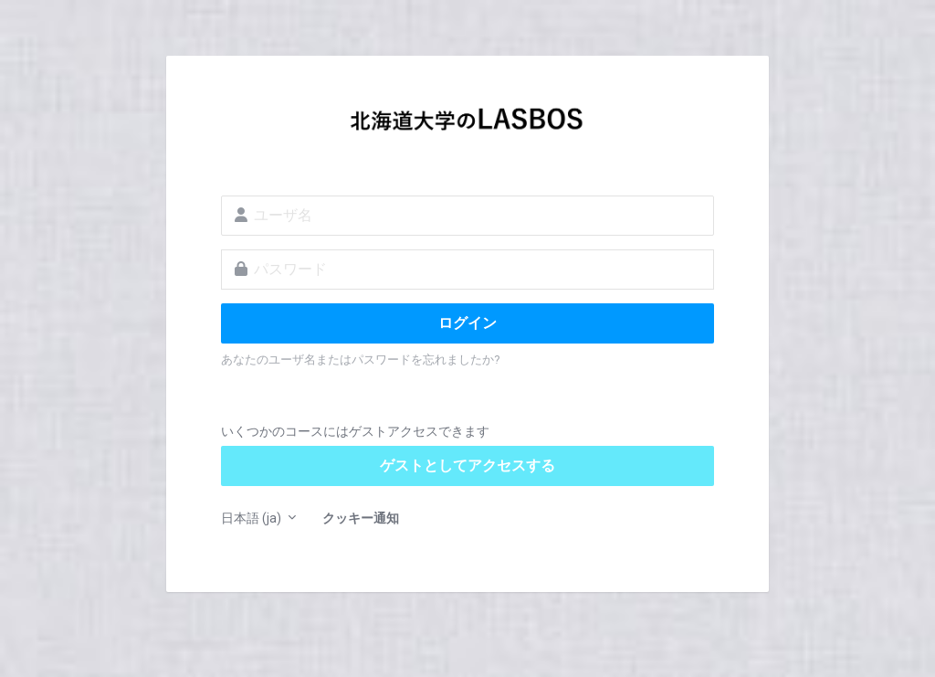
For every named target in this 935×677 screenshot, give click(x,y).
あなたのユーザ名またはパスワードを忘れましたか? (360, 359)
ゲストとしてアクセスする (467, 465)
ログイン (467, 323)
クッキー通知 (360, 518)
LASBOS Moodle (467, 124)
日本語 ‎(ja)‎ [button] (252, 518)
